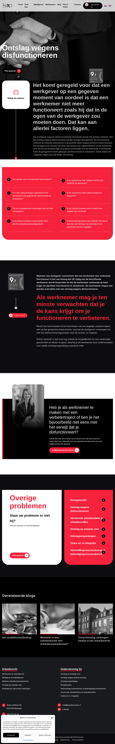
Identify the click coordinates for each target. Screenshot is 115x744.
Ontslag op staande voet (12, 685)
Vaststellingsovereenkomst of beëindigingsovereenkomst (83, 689)
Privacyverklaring (28, 740)
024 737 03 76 (91, 5)
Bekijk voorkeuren (45, 735)
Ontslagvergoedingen (69, 681)
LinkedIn (63, 709)
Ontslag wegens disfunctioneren (73, 678)
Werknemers (50, 4)
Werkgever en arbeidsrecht (13, 678)
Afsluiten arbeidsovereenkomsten (15, 681)
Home (20, 4)
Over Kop (27, 5)
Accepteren (11, 735)
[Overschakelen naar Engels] (110, 5)
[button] (52, 718)
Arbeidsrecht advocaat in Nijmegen (16, 689)
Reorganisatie (66, 685)
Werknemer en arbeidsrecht (13, 674)
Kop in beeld (65, 5)
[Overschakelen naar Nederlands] (105, 5)
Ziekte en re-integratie (70, 696)
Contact (77, 4)
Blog (59, 4)
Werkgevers (38, 4)
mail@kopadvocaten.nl (69, 705)
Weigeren (28, 735)
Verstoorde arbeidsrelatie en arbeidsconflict (78, 692)
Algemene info (65, 740)
